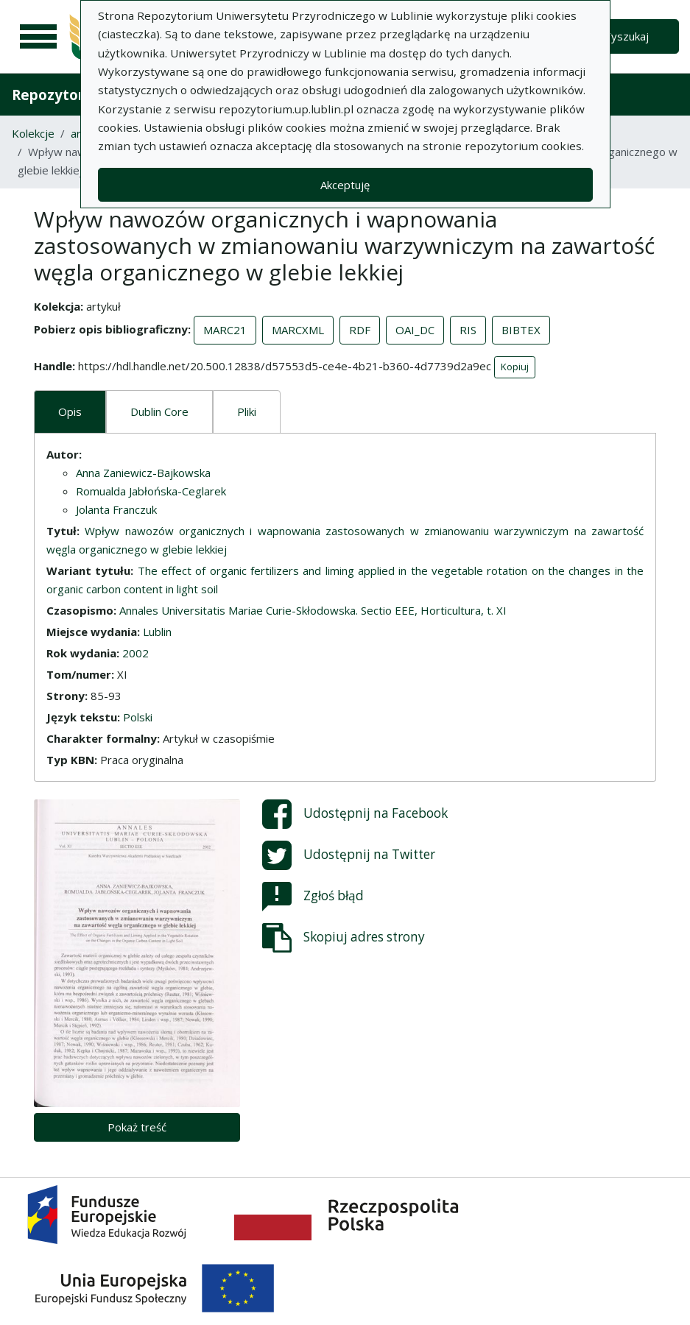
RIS (468, 329)
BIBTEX (521, 329)
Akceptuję (345, 184)
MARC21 (225, 329)
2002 (135, 653)
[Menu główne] (38, 37)
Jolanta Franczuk (116, 509)
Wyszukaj (625, 36)
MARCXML (298, 329)
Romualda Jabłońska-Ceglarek (151, 491)
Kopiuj (515, 366)
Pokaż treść (137, 1127)
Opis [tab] (70, 411)
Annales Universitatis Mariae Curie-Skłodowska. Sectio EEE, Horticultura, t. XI (313, 610)
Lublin (157, 631)
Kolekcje (33, 133)
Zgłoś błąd (313, 896)
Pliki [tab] (246, 411)
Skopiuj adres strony (343, 938)
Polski (137, 717)
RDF (359, 329)
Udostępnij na (355, 814)
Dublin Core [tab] (159, 411)
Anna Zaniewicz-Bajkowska (143, 472)
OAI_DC (414, 329)
